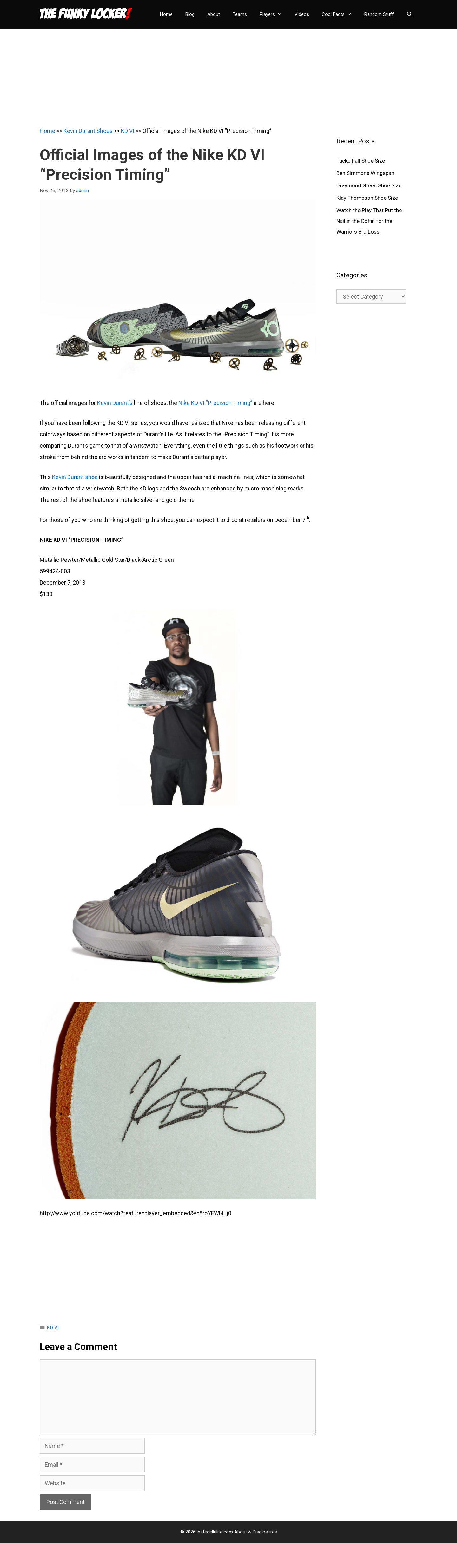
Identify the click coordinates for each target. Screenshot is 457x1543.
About (213, 14)
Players (274, 14)
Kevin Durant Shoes (88, 130)
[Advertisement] (228, 73)
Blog (190, 14)
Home (166, 14)
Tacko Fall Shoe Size (360, 161)
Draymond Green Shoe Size (368, 185)
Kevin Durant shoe (75, 477)
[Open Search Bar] (409, 14)
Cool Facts (340, 14)
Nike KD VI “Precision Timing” (215, 402)
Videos (302, 14)
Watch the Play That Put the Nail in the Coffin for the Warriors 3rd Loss (369, 221)
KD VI (127, 130)
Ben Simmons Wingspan (365, 173)
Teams (240, 14)
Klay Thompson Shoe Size (367, 198)
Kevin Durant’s (115, 402)
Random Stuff (379, 14)
